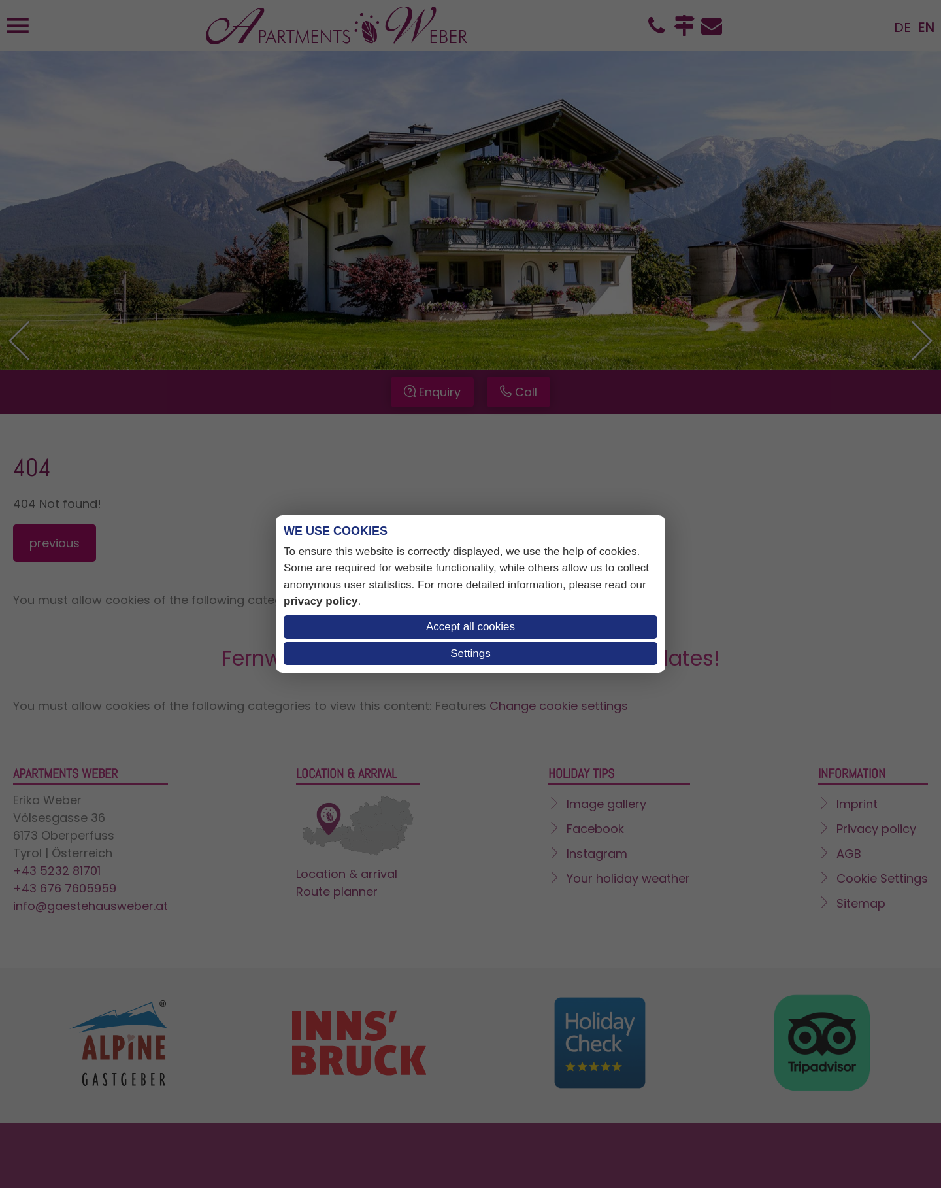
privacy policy (320, 601)
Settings (470, 653)
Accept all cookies (470, 626)
